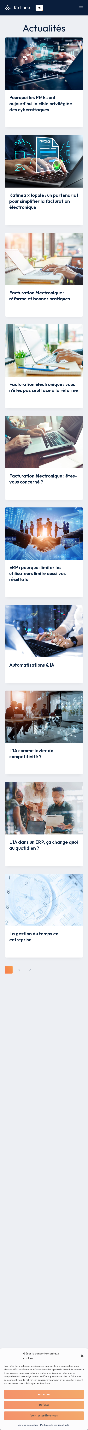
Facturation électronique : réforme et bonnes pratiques (39, 296)
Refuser (44, 1405)
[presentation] (44, 63)
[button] (82, 1356)
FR (39, 7)
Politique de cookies (27, 1424)
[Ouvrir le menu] (81, 8)
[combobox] (39, 8)
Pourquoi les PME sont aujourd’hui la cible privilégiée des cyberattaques (40, 103)
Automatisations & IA (31, 665)
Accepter (44, 1394)
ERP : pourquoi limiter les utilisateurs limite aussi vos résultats (37, 573)
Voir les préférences (44, 1415)
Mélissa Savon (22, 117)
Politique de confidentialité (54, 1424)
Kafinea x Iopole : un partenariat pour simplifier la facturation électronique (44, 201)
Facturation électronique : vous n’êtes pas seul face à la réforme (43, 387)
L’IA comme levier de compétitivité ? (31, 753)
